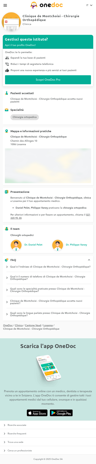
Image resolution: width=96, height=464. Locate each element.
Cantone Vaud (33, 325)
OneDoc (8, 325)
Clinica (19, 325)
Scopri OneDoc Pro (48, 79)
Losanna (48, 325)
